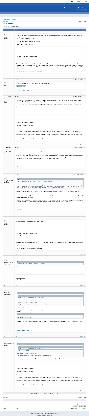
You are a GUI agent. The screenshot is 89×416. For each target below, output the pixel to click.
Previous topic (78, 27)
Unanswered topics (7, 19)
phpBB (41, 415)
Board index (5, 21)
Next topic (83, 27)
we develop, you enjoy (20, 86)
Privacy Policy (56, 413)
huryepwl (20, 90)
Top (4, 144)
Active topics (14, 19)
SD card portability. (8, 23)
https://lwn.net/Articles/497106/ (22, 265)
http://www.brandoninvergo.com (22, 166)
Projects (78, 1)
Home (72, 1)
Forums (85, 1)
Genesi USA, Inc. (27, 412)
